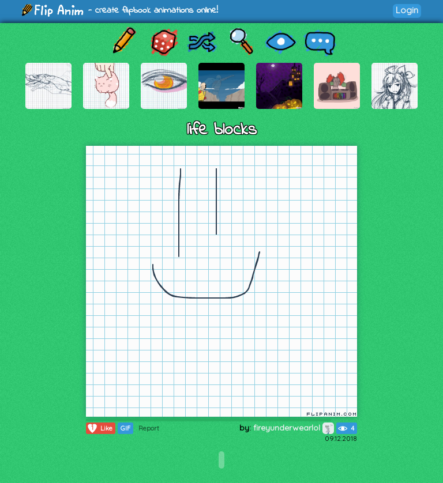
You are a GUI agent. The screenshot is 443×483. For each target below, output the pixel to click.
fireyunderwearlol (293, 427)
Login (407, 10)
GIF (125, 428)
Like (99, 428)
